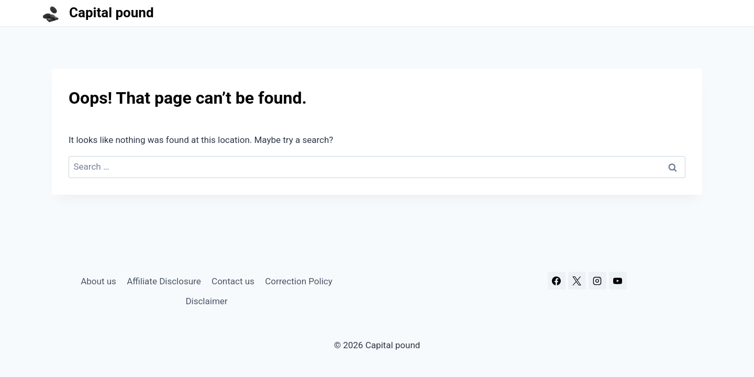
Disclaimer (206, 301)
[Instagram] (597, 281)
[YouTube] (618, 281)
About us (98, 281)
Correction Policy (298, 281)
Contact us (233, 281)
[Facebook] (557, 281)
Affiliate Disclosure (164, 281)
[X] (577, 281)
